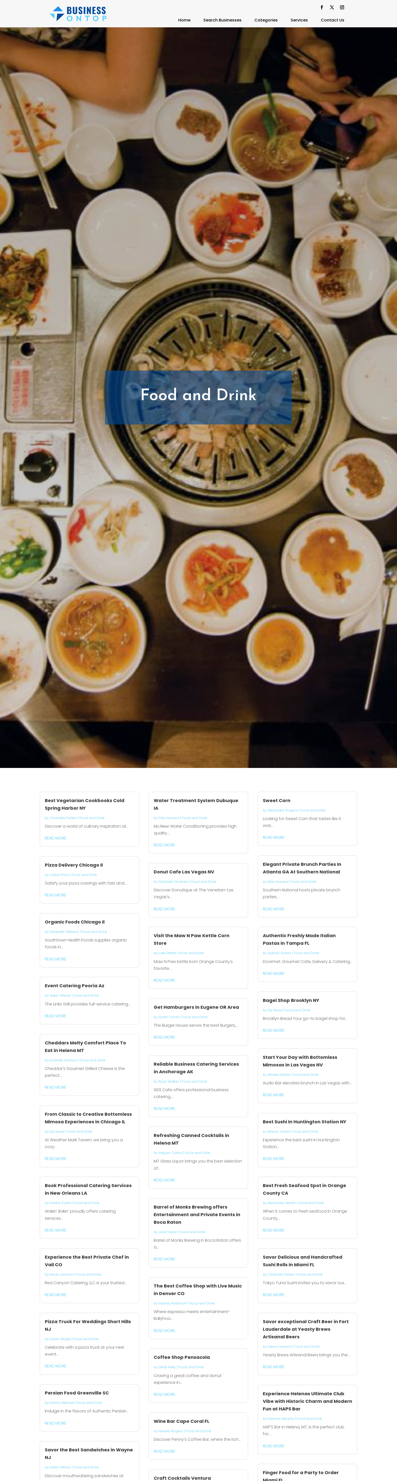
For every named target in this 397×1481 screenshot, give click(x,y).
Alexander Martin (282, 1202)
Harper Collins (170, 1152)
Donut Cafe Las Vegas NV (184, 872)
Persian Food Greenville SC (77, 1393)
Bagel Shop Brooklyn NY (291, 1000)
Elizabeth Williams (64, 931)
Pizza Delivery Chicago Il (74, 865)
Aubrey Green (279, 953)
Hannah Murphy (281, 1418)
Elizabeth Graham (173, 881)
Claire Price (59, 874)
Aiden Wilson (60, 995)
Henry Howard (280, 1346)
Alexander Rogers (282, 810)
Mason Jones (279, 1131)
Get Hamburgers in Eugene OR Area (196, 1007)
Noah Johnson (62, 1274)
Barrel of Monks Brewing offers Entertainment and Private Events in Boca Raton (197, 1214)
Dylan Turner (169, 1017)
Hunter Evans (60, 1202)
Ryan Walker (169, 1081)
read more (55, 838)
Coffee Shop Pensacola (182, 1357)
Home (184, 20)
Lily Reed (57, 1131)
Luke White (167, 953)
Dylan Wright (60, 1339)
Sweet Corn (276, 800)
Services (299, 20)
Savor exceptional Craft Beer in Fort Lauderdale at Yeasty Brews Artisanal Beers (306, 1329)
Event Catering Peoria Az (74, 985)
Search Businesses (222, 20)
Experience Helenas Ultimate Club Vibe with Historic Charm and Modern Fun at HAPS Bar (307, 1401)
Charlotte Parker (63, 817)
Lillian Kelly (167, 1367)
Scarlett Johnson (63, 1060)
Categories (266, 20)
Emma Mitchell (62, 1402)
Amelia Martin (279, 1074)
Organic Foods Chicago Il (75, 922)
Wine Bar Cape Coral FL (181, 1421)
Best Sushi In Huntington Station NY (304, 1122)
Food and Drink (92, 817)
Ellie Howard (169, 817)
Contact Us (332, 20)
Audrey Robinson (173, 1303)
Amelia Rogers (171, 1431)
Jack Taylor (168, 1232)
